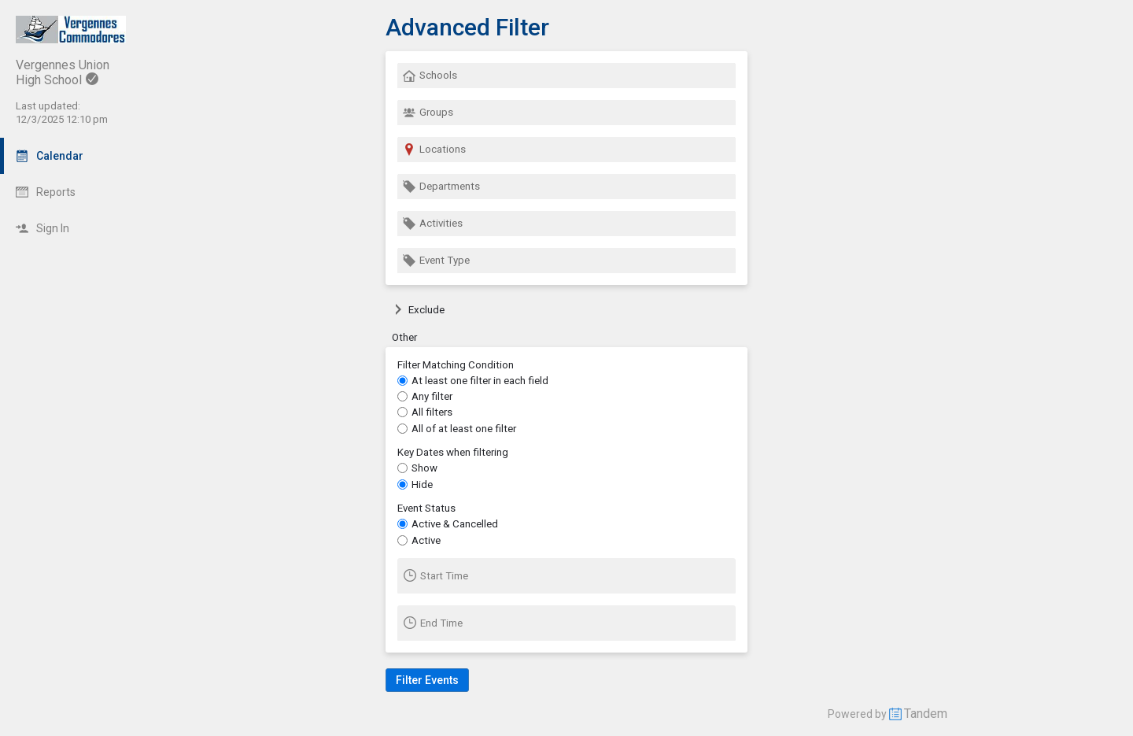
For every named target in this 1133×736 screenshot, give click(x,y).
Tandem (925, 713)
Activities (433, 223)
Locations (434, 149)
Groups (428, 112)
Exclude (418, 309)
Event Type (436, 260)
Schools (430, 75)
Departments (441, 186)
